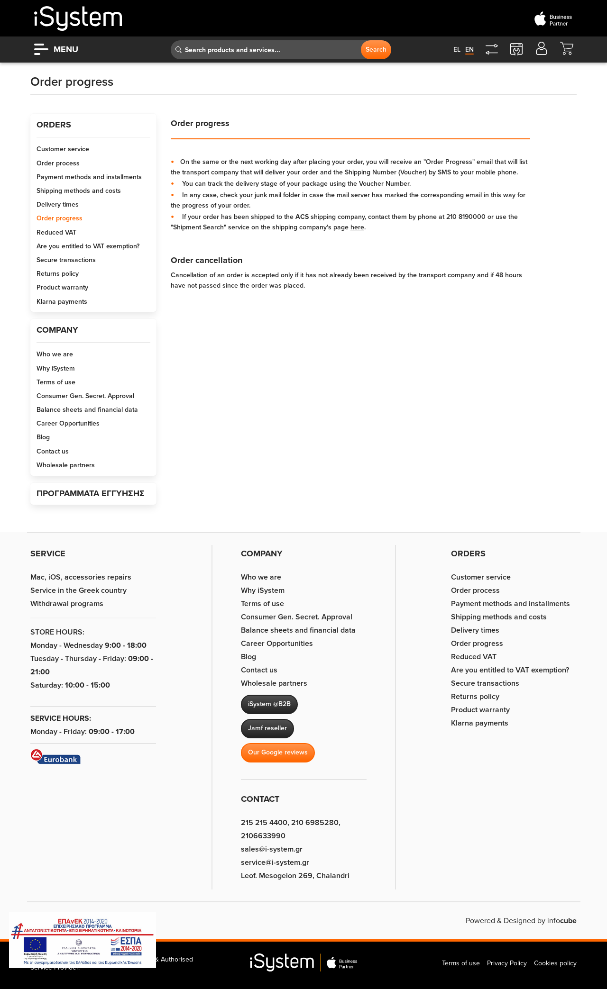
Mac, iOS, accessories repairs (80, 577)
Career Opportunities (68, 423)
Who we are (55, 354)
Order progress (60, 218)
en (469, 49)
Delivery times (58, 204)
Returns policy (58, 274)
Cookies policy (555, 963)
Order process (58, 163)
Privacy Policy (507, 963)
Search (376, 49)
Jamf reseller (267, 728)
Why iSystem (56, 368)
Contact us (53, 451)
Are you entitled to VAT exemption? (88, 246)
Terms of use (56, 382)
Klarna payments (62, 302)
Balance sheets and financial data (87, 410)
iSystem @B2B (269, 704)
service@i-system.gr (275, 862)
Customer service (63, 149)
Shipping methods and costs (79, 191)
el (456, 49)
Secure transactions (66, 260)
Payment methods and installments (89, 177)
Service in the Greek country (78, 590)
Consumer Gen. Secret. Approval (85, 396)
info (562, 920)
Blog (43, 437)
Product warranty (62, 287)
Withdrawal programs (66, 603)
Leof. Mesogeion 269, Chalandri (295, 875)
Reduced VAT (56, 232)
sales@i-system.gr (272, 849)
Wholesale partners (66, 465)
